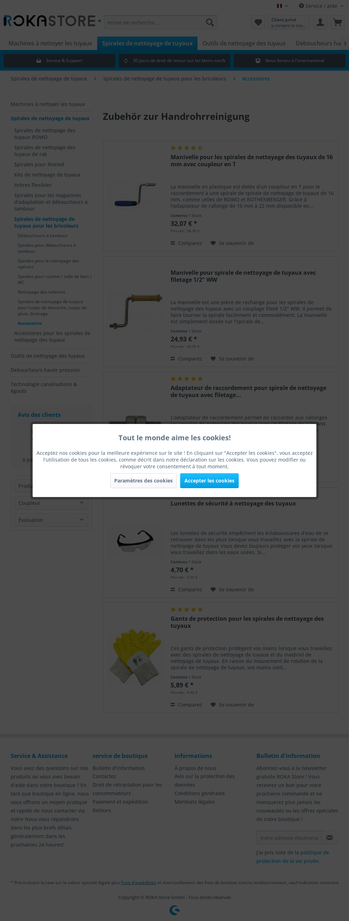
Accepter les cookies (209, 480)
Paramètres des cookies (143, 480)
